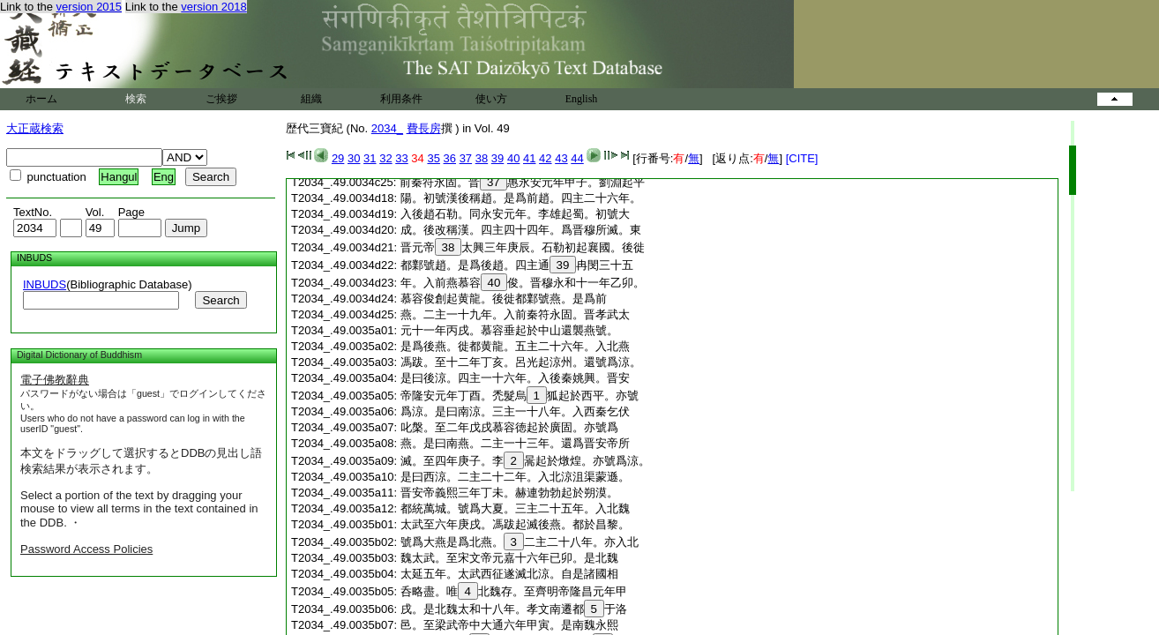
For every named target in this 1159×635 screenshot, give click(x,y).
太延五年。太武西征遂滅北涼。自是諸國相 (509, 573)
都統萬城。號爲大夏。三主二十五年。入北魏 (515, 508)
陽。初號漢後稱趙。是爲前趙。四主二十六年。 (520, 198)
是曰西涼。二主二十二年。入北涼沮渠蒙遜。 (515, 476)
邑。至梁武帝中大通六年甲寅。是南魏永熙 (509, 624)
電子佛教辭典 (54, 379)
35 (433, 158)
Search (220, 300)
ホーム (41, 99)
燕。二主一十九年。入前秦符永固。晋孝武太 (515, 314)
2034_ (387, 128)
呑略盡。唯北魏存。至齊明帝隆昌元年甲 (513, 591)
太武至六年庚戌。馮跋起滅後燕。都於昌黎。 (515, 524)
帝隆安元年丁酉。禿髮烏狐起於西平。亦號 (519, 395)
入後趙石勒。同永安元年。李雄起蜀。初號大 (515, 213)
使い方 (491, 99)
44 (577, 158)
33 (401, 158)
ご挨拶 (221, 99)
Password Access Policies (86, 549)
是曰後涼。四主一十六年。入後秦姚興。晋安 (515, 378)
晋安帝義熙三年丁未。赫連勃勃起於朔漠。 (509, 492)
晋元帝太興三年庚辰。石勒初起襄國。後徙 (523, 247)
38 (481, 158)
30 (354, 158)
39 (497, 158)
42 (545, 158)
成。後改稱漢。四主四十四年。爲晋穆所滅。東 (520, 229)
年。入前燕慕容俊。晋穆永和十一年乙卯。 (523, 282)
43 (561, 158)
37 (466, 158)
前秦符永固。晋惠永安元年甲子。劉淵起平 (522, 182)
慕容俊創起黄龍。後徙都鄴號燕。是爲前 (503, 298)
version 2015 (89, 6)
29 (338, 158)
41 (529, 158)
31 (369, 158)
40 (513, 158)
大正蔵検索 (35, 128)
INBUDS (44, 284)
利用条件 (401, 99)
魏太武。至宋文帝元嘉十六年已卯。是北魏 (509, 557)
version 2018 (213, 6)
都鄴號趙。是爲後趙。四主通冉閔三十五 (517, 265)
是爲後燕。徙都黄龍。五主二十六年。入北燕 (515, 346)
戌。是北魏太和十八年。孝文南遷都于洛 (513, 609)
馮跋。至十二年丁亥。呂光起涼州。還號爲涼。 (520, 362)
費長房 (424, 128)
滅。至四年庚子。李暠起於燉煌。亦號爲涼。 (525, 460)
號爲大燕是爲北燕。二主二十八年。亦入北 (519, 542)
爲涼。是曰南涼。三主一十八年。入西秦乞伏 (515, 411)
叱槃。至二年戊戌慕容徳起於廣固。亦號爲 (509, 427)
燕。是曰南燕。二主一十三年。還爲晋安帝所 (515, 443)
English (581, 99)
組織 (311, 99)
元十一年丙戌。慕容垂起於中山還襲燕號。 (509, 330)
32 (385, 158)
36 (450, 158)
